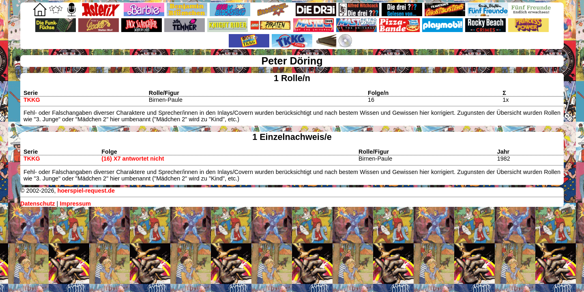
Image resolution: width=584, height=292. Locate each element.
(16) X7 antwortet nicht (132, 158)
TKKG (32, 100)
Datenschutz (37, 203)
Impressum (75, 203)
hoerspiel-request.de (86, 190)
